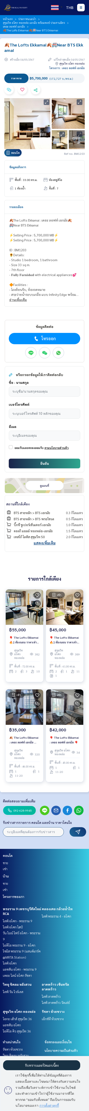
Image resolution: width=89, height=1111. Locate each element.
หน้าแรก (8, 19)
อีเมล (12, 426)
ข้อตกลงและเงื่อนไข (58, 1042)
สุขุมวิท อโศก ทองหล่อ (19, 1011)
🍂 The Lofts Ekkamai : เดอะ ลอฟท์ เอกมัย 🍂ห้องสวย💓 (23, 740)
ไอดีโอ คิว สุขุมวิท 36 (17, 1031)
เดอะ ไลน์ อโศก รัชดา (17, 975)
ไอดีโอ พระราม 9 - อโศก (19, 945)
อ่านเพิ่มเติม (18, 300)
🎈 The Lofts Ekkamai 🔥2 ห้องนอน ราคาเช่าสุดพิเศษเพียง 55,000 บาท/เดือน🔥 (23, 640)
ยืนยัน (44, 463)
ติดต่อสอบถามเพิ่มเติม (19, 801)
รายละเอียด (16, 207)
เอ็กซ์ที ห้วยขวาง (53, 1019)
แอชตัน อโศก (12, 1025)
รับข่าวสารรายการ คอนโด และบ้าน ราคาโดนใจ (37, 822)
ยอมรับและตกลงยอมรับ (28, 448)
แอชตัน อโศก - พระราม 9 (20, 969)
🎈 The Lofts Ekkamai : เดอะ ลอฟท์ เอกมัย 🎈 (64, 740)
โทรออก (44, 338)
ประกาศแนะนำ (27, 19)
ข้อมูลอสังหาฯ (17, 167)
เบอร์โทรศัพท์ (19, 404)
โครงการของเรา (13, 896)
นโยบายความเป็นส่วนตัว (61, 1050)
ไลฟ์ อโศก (10, 963)
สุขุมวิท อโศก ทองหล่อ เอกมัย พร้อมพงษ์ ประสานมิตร (34, 23)
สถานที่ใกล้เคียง (18, 504)
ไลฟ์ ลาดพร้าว (51, 996)
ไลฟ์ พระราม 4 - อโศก (56, 916)
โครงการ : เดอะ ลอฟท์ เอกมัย (67, 68)
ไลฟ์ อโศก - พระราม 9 (17, 921)
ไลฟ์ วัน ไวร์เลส (13, 991)
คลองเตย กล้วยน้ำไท (57, 909)
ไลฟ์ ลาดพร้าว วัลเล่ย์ (56, 1002)
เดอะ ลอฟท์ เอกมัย (14, 26)
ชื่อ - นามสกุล (19, 382)
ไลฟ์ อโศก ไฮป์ (13, 927)
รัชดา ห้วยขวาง (53, 1011)
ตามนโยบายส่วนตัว (56, 448)
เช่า (5, 869)
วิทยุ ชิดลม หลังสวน (17, 984)
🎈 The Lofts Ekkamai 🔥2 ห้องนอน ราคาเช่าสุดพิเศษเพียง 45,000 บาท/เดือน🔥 (64, 640)
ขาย (5, 863)
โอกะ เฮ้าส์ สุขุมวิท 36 (17, 1019)
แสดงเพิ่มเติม (45, 543)
